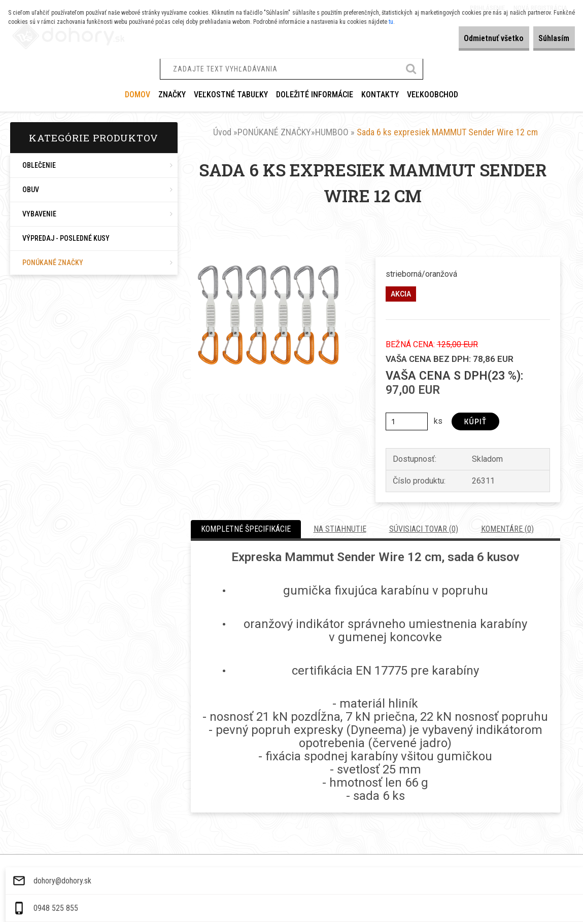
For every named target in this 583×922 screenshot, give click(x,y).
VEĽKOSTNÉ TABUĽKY (231, 94)
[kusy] (407, 421)
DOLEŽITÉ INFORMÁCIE (314, 94)
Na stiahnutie (340, 529)
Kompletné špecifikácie (246, 529)
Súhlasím (546, 38)
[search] (411, 70)
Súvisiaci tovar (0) (423, 529)
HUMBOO (332, 132)
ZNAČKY (172, 94)
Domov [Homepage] (137, 94)
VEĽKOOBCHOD (432, 94)
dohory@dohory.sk (62, 881)
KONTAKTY (380, 94)
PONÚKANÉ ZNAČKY (274, 132)
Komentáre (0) (507, 529)
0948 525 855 (55, 908)
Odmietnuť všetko (472, 38)
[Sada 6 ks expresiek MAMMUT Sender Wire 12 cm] (268, 243)
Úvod (222, 132)
